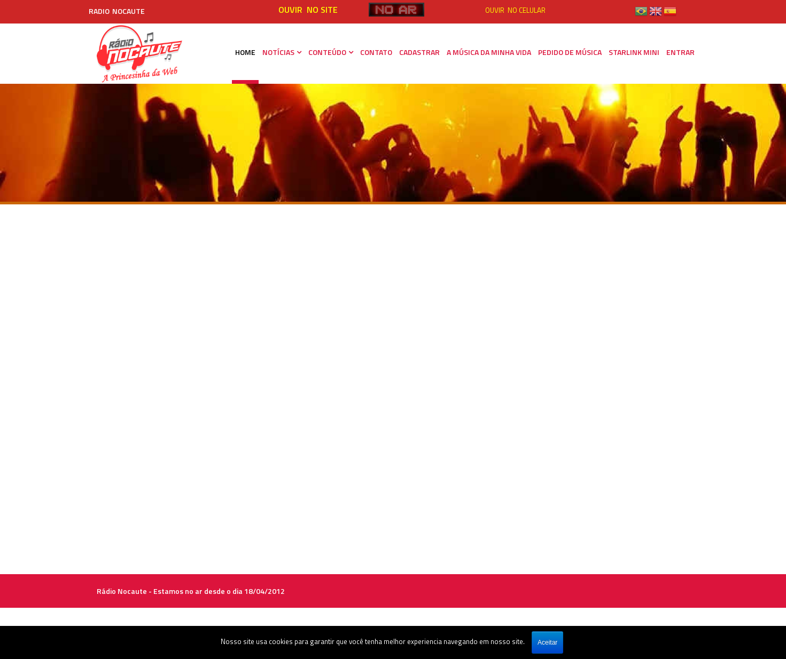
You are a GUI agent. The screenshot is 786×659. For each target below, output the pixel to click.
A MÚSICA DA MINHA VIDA (489, 52)
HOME (245, 52)
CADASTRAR (419, 52)
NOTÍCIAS (278, 52)
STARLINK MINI (634, 52)
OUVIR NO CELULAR (515, 10)
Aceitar (547, 642)
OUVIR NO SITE (308, 9)
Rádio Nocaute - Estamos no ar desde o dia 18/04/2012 (191, 591)
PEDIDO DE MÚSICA (570, 52)
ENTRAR (680, 52)
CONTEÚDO (327, 52)
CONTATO (376, 52)
